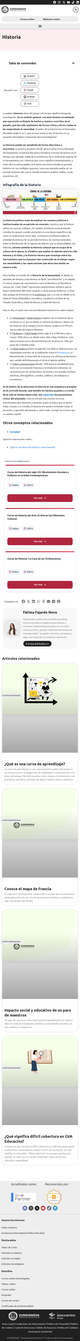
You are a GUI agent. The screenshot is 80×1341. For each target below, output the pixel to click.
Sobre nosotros (9, 1227)
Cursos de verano (10, 1300)
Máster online (8, 1283)
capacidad (48, 394)
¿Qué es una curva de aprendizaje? (34, 763)
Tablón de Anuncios (46, 1327)
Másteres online (51, 19)
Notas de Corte (9, 1247)
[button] (76, 9)
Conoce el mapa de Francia (27, 888)
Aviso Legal (8, 1323)
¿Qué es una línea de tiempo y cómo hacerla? (32, 447)
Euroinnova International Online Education (23, 1232)
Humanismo (63, 352)
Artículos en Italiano (11, 1252)
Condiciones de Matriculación (30, 1323)
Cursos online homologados (15, 1278)
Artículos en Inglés (10, 1258)
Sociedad (15, 431)
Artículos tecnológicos (12, 1263)
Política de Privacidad (58, 1323)
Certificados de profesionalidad (17, 1305)
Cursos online (27, 19)
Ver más (40, 498)
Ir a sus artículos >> (37, 643)
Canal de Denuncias (25, 1327)
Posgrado (6, 1294)
